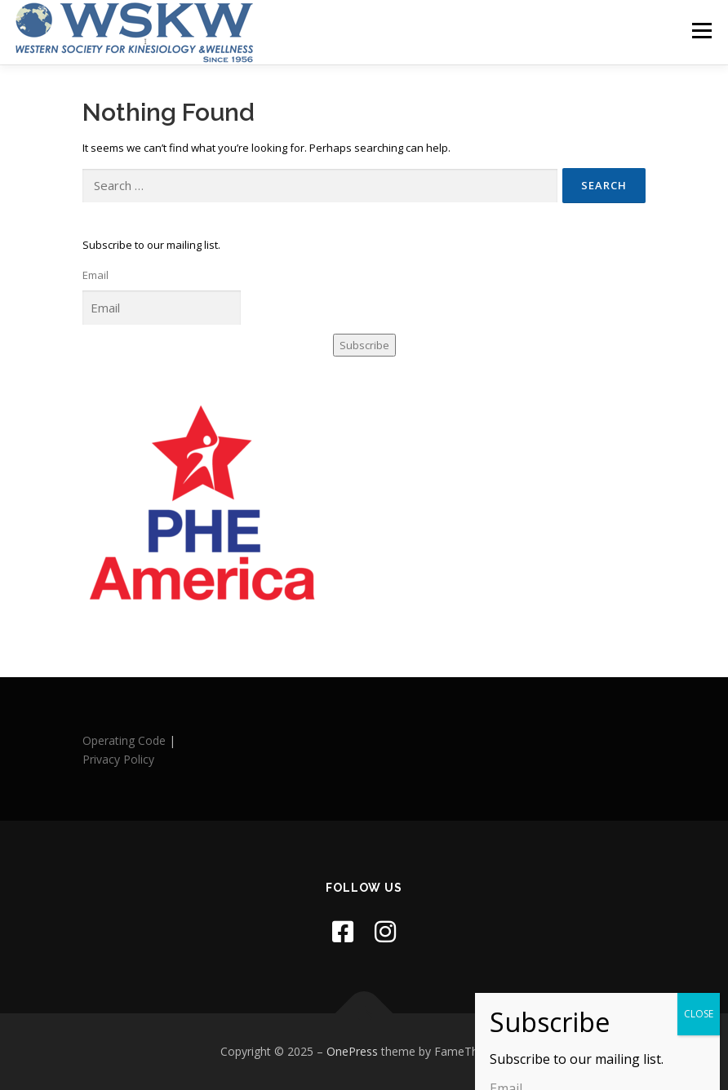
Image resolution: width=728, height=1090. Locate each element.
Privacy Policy (118, 759)
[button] (634, 1053)
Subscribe (364, 345)
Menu (701, 30)
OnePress (352, 1051)
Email (95, 275)
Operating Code (124, 740)
